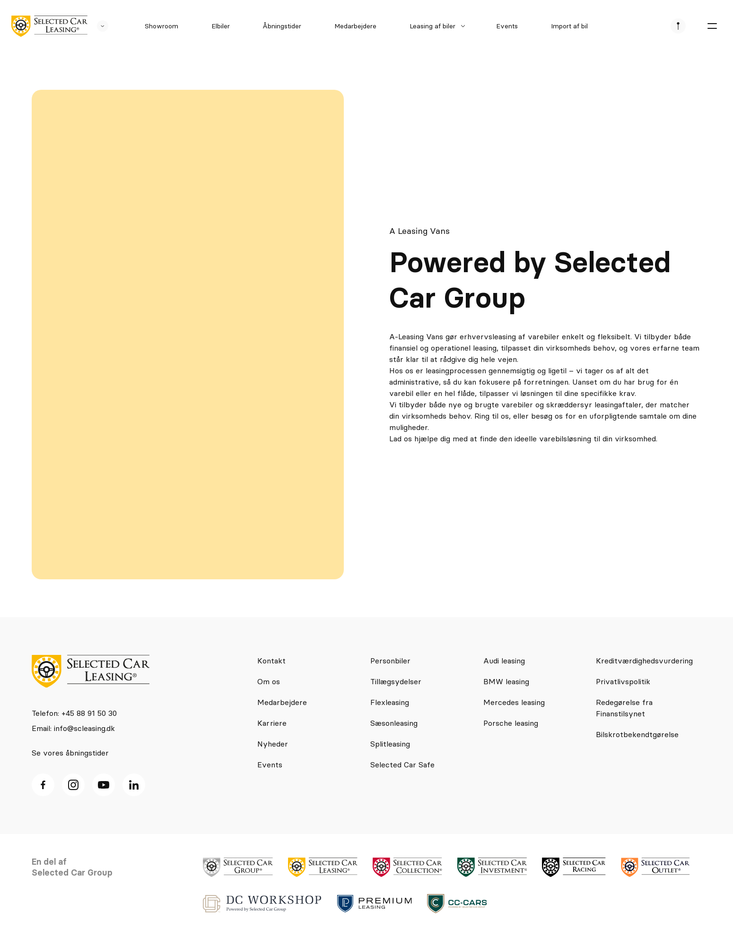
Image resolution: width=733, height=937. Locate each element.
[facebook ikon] (43, 785)
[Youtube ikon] (103, 785)
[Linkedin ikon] (133, 785)
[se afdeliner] (678, 26)
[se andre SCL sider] (97, 26)
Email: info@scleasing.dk (73, 728)
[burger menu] (712, 26)
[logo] (49, 26)
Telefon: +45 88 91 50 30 (74, 713)
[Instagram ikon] (73, 785)
